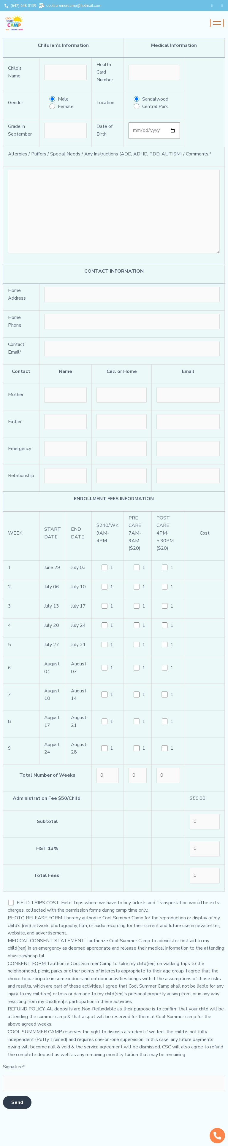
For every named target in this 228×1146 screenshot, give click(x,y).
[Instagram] (222, 5)
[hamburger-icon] (217, 23)
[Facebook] (212, 5)
